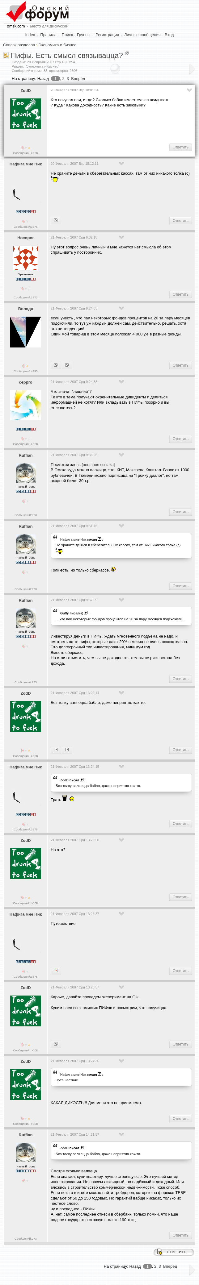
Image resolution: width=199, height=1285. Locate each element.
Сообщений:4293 (25, 371)
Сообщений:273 (26, 515)
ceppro (25, 382)
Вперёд (78, 78)
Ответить (180, 147)
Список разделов (19, 45)
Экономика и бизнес (57, 45)
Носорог (25, 237)
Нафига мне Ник (26, 164)
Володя (25, 308)
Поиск (67, 34)
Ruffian (26, 455)
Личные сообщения (142, 34)
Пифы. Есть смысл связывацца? (67, 55)
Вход (169, 34)
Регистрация (107, 34)
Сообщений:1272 (25, 297)
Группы (83, 34)
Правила (48, 34)
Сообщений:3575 (25, 226)
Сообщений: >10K (25, 153)
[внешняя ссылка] (98, 464)
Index (30, 34)
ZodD (25, 90)
